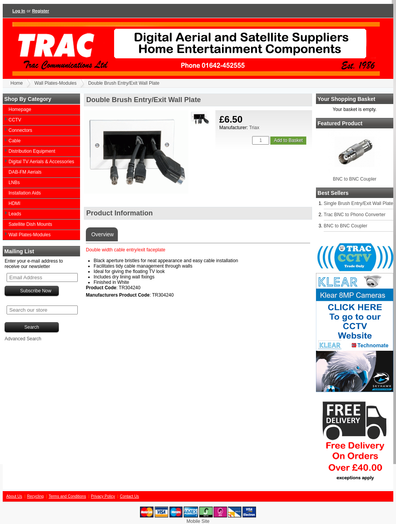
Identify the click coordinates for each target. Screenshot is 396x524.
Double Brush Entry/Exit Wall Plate (123, 83)
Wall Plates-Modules (55, 83)
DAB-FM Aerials (25, 172)
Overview (102, 234)
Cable (14, 140)
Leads (15, 214)
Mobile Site (197, 521)
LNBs (14, 182)
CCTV (15, 120)
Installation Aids (25, 193)
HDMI (14, 203)
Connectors (20, 130)
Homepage (20, 109)
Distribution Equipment (32, 151)
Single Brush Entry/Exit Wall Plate (358, 203)
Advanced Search (23, 338)
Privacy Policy (103, 496)
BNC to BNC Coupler (355, 179)
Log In (18, 11)
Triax (254, 127)
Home (16, 83)
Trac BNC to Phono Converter (355, 214)
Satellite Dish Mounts (30, 224)
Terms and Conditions (67, 496)
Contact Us (129, 496)
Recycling (35, 496)
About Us (14, 496)
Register (40, 11)
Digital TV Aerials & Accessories (41, 161)
